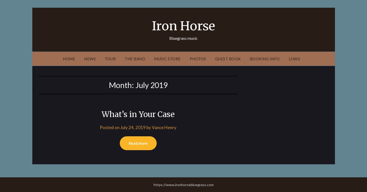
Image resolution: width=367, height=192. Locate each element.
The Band (135, 58)
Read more (138, 143)
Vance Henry (164, 127)
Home (69, 58)
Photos (198, 58)
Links (294, 58)
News (90, 58)
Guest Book (228, 58)
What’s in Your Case (138, 114)
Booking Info (265, 58)
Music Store (167, 58)
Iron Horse (183, 26)
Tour (110, 58)
